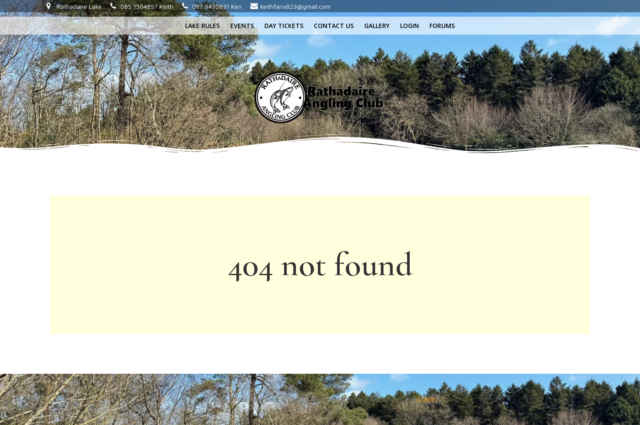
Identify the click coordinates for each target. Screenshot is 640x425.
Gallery (377, 25)
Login (409, 25)
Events (242, 25)
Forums (442, 25)
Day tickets (283, 25)
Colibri (427, 399)
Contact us (334, 25)
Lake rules (202, 25)
